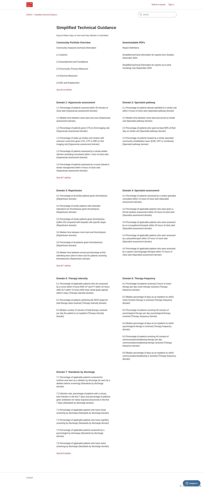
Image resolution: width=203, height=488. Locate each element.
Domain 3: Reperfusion (69, 190)
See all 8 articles (63, 453)
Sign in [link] (171, 4)
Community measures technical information (76, 48)
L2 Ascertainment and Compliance (72, 62)
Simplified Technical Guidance (46, 15)
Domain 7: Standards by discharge (75, 372)
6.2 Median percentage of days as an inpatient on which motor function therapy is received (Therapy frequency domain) (148, 300)
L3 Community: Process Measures (72, 69)
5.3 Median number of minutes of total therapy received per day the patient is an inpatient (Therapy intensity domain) (81, 313)
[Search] (157, 14)
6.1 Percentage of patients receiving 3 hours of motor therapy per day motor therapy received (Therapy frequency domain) (146, 287)
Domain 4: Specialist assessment (140, 190)
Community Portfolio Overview (73, 42)
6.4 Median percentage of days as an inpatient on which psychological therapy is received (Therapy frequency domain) (148, 326)
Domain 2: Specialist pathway (138, 102)
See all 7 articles (63, 177)
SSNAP (29, 15)
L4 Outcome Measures (66, 76)
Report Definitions (130, 48)
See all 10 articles (64, 90)
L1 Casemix (61, 55)
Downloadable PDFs (133, 42)
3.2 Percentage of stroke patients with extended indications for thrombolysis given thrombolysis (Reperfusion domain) (78, 209)
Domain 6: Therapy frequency (138, 278)
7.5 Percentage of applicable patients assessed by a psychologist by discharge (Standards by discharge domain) (80, 433)
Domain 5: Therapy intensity (72, 278)
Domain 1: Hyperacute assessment (75, 102)
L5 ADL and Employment (67, 83)
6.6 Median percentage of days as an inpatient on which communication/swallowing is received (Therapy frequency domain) (149, 356)
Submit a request (158, 4)
